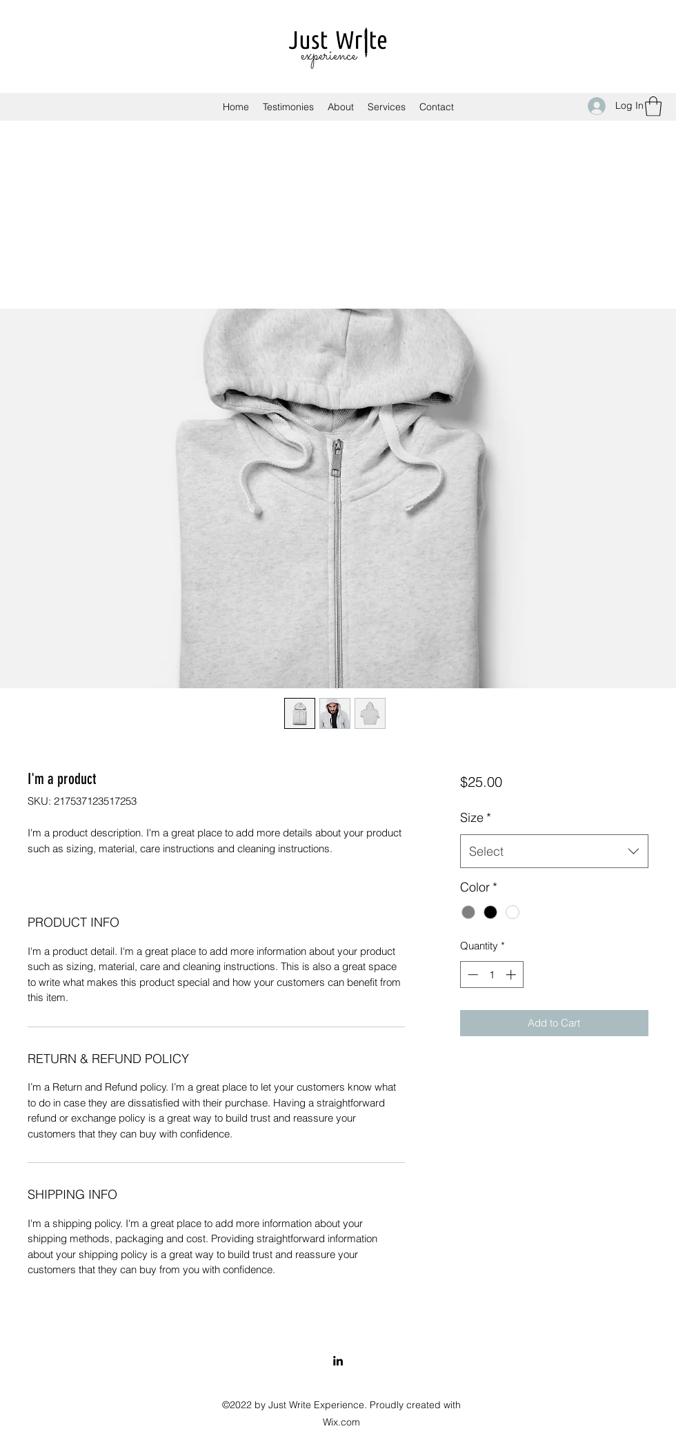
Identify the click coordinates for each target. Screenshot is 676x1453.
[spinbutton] (491, 974)
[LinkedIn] (338, 1361)
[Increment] (512, 974)
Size (475, 817)
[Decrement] (471, 974)
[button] (653, 106)
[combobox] (554, 851)
